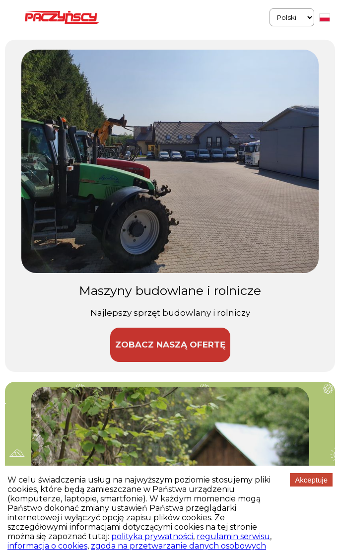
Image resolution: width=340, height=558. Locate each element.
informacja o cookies (47, 546)
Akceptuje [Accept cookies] (311, 480)
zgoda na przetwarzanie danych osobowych (178, 546)
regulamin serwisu (233, 536)
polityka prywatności (152, 536)
